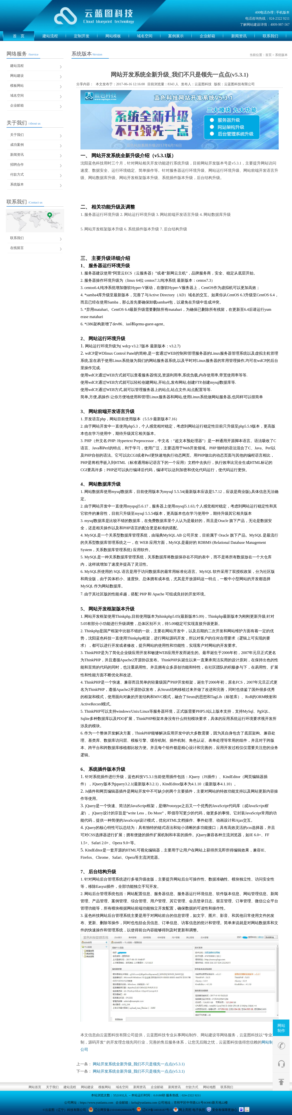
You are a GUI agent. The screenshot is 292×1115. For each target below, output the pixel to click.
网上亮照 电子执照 (192, 1110)
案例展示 (180, 36)
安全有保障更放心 (224, 1110)
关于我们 (23, 123)
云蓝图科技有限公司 (239, 84)
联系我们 (274, 36)
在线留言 (17, 248)
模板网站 (17, 85)
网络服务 (23, 54)
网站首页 (35, 1087)
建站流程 (54, 36)
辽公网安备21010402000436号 (114, 1110)
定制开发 (85, 36)
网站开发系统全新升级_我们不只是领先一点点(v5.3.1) (139, 1064)
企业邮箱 (211, 36)
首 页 (23, 36)
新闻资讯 (243, 36)
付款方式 (17, 174)
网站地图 (209, 1087)
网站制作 (281, 1028)
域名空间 (148, 36)
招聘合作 (17, 164)
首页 (268, 55)
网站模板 (117, 36)
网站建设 (17, 76)
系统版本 (17, 184)
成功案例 (17, 145)
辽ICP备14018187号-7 (157, 1110)
